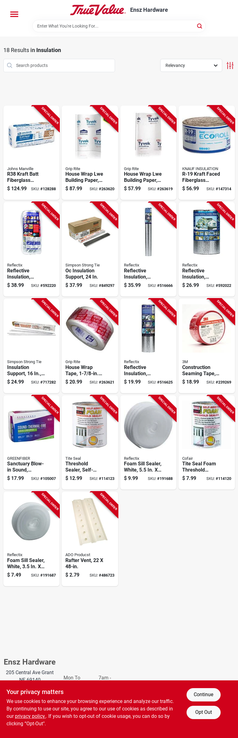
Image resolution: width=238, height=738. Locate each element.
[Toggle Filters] (230, 65)
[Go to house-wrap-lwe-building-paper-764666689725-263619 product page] (148, 153)
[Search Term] (119, 26)
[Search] (200, 25)
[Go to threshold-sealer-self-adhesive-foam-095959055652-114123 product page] (90, 442)
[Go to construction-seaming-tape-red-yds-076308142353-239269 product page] (206, 346)
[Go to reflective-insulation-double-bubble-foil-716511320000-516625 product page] (148, 346)
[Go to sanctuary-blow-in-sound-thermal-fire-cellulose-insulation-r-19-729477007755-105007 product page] (31, 442)
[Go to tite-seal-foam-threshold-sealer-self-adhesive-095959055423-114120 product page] (206, 442)
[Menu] (14, 14)
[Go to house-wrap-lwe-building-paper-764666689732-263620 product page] (90, 153)
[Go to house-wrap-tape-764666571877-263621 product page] (90, 346)
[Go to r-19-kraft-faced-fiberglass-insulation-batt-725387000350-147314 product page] (206, 153)
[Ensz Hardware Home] (98, 9)
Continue (203, 694)
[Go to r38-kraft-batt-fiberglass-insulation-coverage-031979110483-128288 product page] (31, 153)
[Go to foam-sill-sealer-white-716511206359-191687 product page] (31, 539)
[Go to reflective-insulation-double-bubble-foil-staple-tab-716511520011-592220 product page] (31, 249)
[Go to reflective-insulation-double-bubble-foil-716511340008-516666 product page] (148, 249)
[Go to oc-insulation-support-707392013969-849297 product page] (90, 249)
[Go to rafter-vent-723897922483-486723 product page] (90, 539)
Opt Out (203, 712)
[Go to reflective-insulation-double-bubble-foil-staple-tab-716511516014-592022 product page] (206, 249)
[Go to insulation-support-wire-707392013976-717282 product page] (31, 346)
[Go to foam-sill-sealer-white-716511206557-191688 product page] (148, 442)
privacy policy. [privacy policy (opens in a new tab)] (30, 716)
